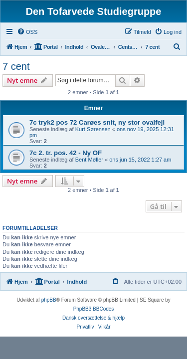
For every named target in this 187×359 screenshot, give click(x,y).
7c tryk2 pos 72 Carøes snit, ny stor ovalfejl (97, 122)
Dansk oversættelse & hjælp (93, 318)
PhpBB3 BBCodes (93, 309)
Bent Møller (89, 160)
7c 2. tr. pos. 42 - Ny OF (65, 153)
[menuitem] (27, 32)
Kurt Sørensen (93, 129)
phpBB (48, 300)
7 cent (15, 66)
